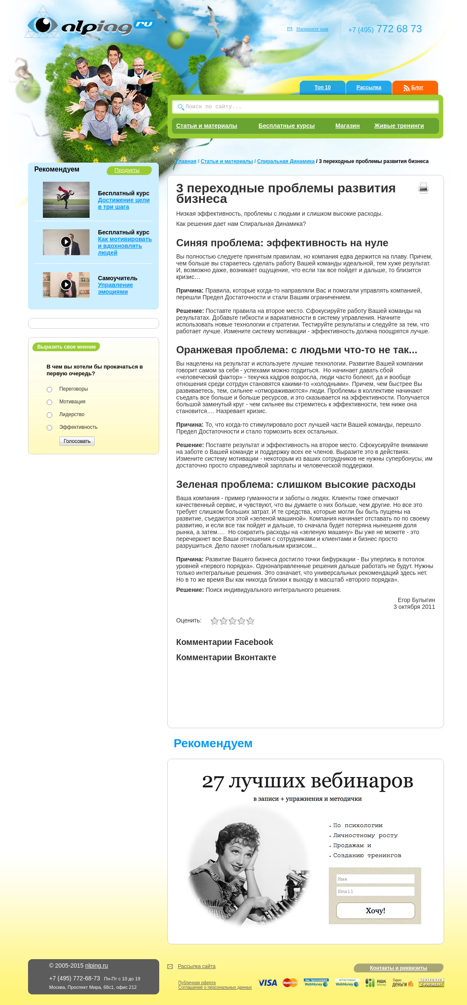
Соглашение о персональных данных (215, 987)
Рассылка (369, 87)
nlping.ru (96, 965)
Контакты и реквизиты (398, 968)
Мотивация (72, 402)
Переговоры (73, 389)
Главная (186, 161)
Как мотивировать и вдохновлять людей (125, 246)
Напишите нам (312, 29)
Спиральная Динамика (286, 161)
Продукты (127, 170)
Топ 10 (323, 87)
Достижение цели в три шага (124, 203)
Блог (417, 87)
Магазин (347, 125)
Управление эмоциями (115, 288)
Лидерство (71, 414)
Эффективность (78, 427)
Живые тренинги (399, 125)
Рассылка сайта (197, 966)
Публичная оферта (197, 982)
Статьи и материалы (206, 125)
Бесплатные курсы (287, 125)
